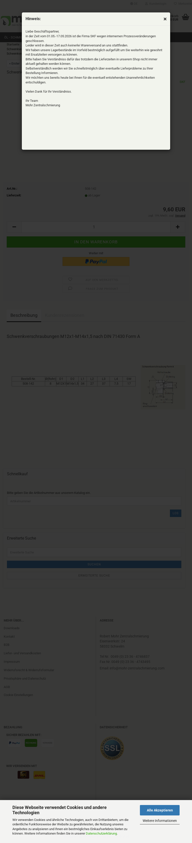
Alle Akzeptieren (160, 810)
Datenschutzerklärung (101, 833)
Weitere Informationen (160, 821)
